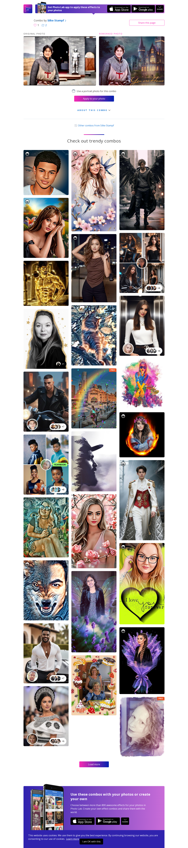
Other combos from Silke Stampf (94, 125)
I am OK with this (91, 841)
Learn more (72, 839)
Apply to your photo (94, 98)
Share (147, 22)
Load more (94, 764)
